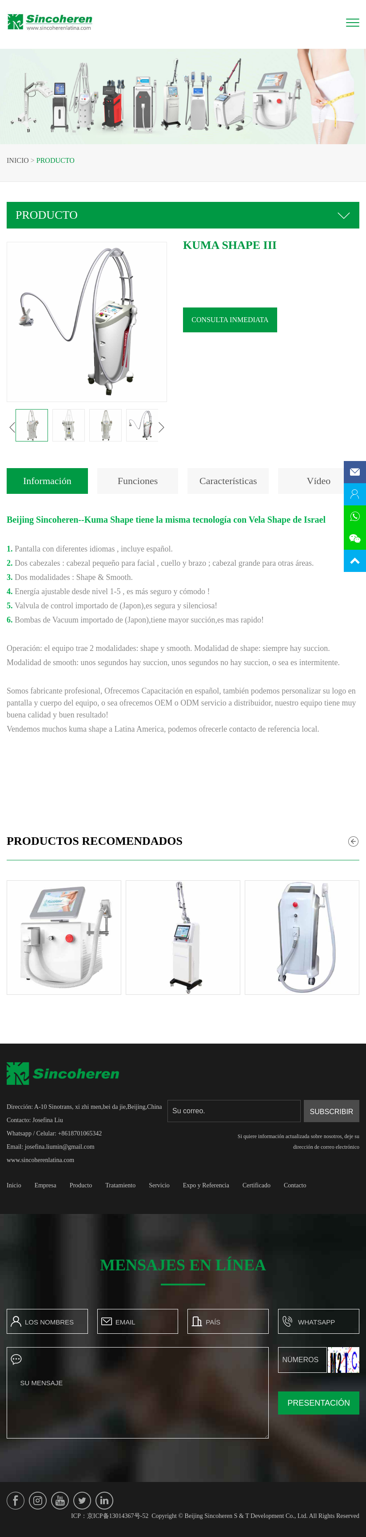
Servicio (159, 1185)
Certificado (257, 1185)
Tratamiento (120, 1185)
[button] (12, 427)
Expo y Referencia (206, 1185)
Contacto (295, 1185)
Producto (55, 160)
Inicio (18, 160)
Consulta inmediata (229, 319)
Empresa (45, 1185)
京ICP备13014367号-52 (117, 1516)
